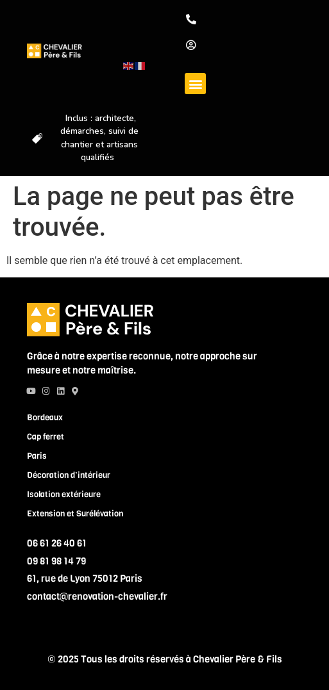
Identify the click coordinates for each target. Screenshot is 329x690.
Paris (37, 455)
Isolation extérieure (64, 494)
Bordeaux (45, 417)
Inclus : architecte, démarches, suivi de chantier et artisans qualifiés (99, 137)
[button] (195, 83)
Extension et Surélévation (75, 513)
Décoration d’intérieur (68, 475)
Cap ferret (45, 436)
